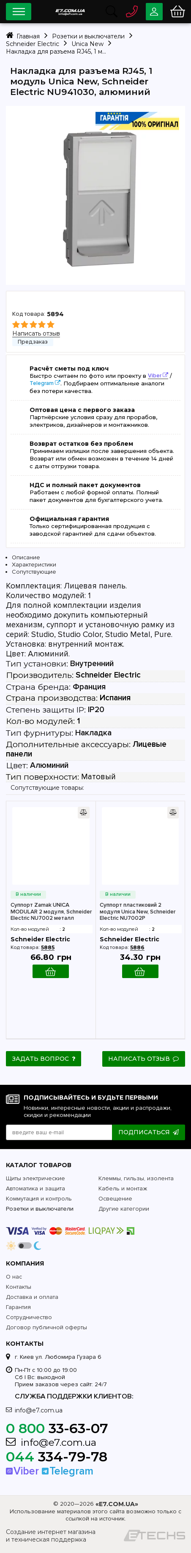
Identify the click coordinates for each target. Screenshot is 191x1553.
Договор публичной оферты (46, 1327)
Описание (26, 557)
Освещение (115, 1198)
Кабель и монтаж (122, 1188)
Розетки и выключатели (40, 1208)
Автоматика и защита (35, 1188)
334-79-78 (56, 1456)
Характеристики (34, 564)
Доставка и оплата (32, 1296)
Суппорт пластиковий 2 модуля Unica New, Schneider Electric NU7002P (137, 911)
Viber (154, 375)
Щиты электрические (35, 1178)
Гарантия (18, 1306)
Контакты (18, 1286)
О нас (14, 1276)
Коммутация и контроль (39, 1198)
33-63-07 (57, 1428)
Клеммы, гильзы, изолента (136, 1178)
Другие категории (123, 1208)
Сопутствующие (34, 571)
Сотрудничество (29, 1316)
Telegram (42, 383)
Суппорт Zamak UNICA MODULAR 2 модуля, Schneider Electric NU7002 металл (51, 911)
